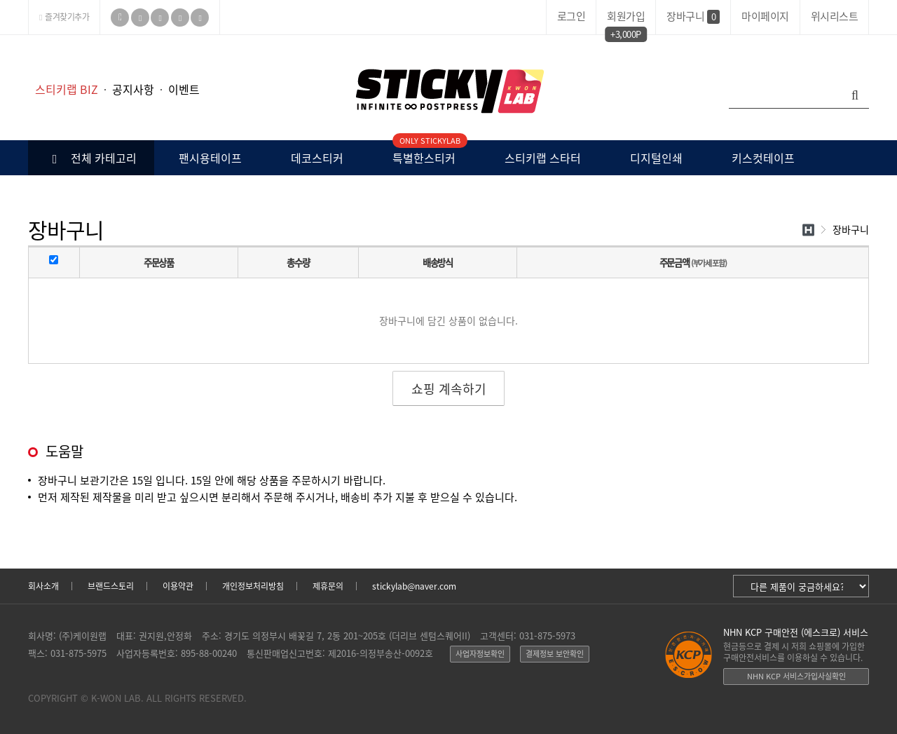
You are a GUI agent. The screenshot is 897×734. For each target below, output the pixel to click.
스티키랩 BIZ (66, 89)
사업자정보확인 (480, 654)
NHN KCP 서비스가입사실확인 (796, 676)
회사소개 (43, 586)
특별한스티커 (424, 153)
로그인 (571, 16)
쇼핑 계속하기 (448, 388)
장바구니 (693, 16)
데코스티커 (317, 157)
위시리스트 (834, 16)
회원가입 (626, 18)
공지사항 (133, 89)
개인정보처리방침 (253, 586)
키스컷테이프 (763, 157)
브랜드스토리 (111, 586)
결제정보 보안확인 (555, 654)
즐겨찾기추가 (64, 17)
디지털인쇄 (656, 157)
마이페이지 (765, 16)
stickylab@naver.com (414, 586)
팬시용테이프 (210, 157)
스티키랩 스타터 (543, 157)
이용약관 (178, 586)
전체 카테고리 (91, 157)
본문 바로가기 (0, 35)
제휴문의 (328, 586)
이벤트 (184, 89)
